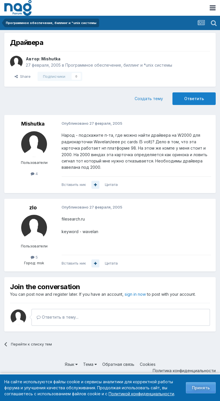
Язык (71, 364)
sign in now (135, 294)
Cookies (148, 364)
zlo (33, 208)
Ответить (194, 98)
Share (23, 76)
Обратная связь (118, 364)
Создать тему (149, 98)
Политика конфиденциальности (184, 370)
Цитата (111, 184)
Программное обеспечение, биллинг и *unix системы (118, 65)
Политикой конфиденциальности (141, 393)
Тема (90, 364)
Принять (201, 387)
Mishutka (50, 58)
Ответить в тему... (57, 317)
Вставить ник (74, 184)
